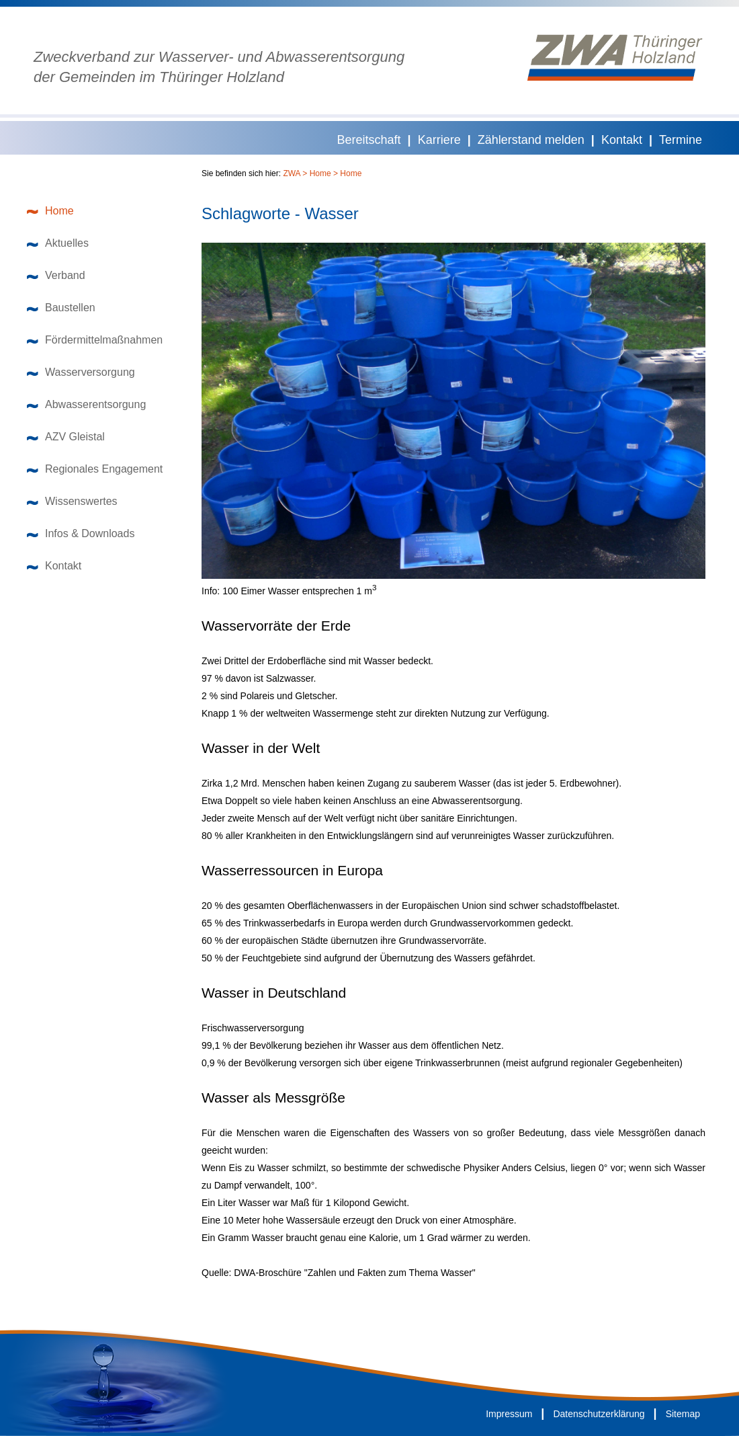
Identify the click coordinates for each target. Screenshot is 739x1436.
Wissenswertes (72, 501)
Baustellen (61, 307)
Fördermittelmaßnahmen (95, 340)
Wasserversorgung (81, 372)
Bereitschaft (369, 140)
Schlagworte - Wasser (280, 214)
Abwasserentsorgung (86, 404)
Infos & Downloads (80, 533)
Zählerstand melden (531, 140)
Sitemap (683, 1413)
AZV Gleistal (66, 436)
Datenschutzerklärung (598, 1413)
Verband (56, 275)
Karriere (439, 140)
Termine (680, 140)
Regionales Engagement (95, 469)
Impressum (509, 1413)
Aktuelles (58, 243)
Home (50, 210)
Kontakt (621, 140)
